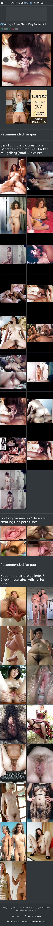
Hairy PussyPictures (26, 3)
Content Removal (33, 916)
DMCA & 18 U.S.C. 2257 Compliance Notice (26, 921)
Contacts (16, 916)
